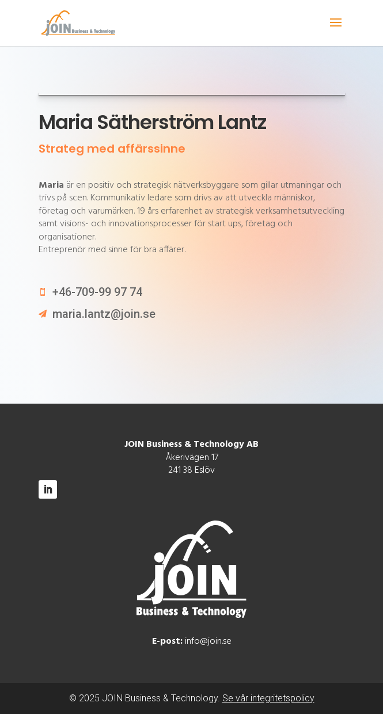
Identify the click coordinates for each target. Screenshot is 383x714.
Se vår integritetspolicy (268, 698)
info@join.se (208, 641)
